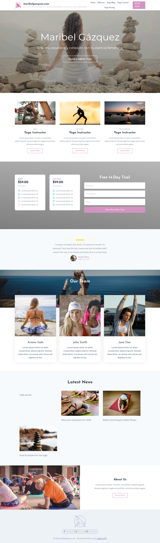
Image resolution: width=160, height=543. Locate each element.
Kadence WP (102, 538)
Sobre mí (101, 3)
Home (92, 3)
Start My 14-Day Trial (114, 210)
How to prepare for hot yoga (33, 455)
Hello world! (26, 394)
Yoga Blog (111, 3)
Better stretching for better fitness (119, 419)
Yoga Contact (123, 3)
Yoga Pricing (109, 8)
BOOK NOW (137, 5)
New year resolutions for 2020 (76, 419)
